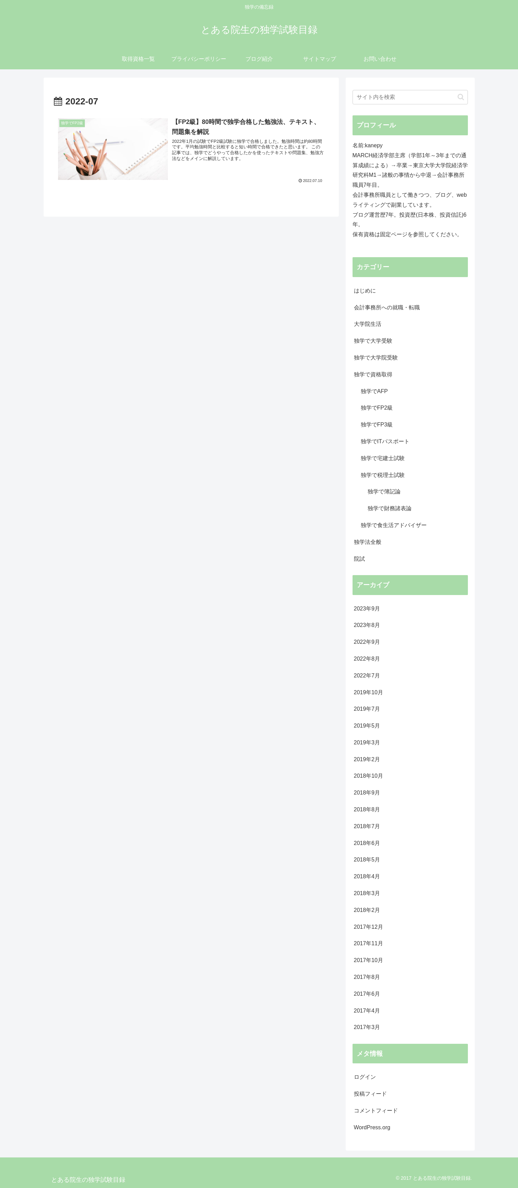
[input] (410, 97)
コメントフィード (376, 1110)
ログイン (365, 1077)
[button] (461, 97)
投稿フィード (370, 1094)
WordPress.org (372, 1127)
